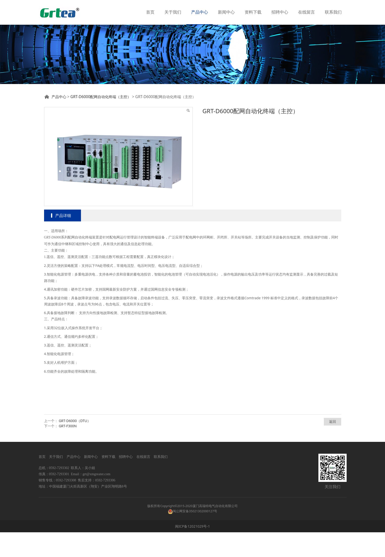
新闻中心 (226, 12)
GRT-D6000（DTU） (75, 445)
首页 (150, 12)
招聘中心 (279, 12)
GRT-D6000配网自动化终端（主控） (100, 121)
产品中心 (199, 12)
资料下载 (253, 12)
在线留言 (306, 12)
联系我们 (333, 12)
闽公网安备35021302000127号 (195, 536)
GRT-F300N (68, 450)
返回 (332, 446)
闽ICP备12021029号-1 (192, 551)
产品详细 (63, 240)
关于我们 (172, 12)
